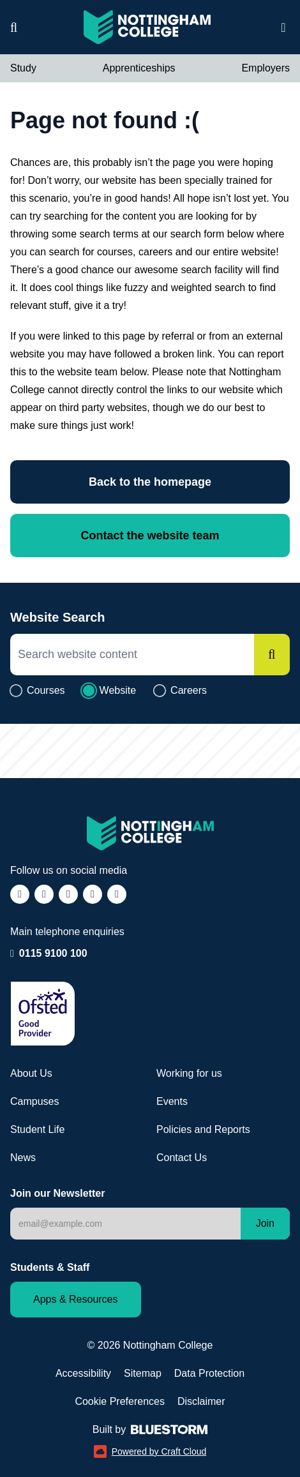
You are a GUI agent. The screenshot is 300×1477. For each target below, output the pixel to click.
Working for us (189, 1073)
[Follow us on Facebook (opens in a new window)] (19, 894)
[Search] (272, 654)
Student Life (37, 1129)
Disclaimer (201, 1401)
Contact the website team (149, 535)
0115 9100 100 (53, 952)
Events (172, 1101)
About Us (31, 1073)
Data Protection (209, 1373)
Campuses (34, 1101)
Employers (265, 68)
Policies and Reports (203, 1129)
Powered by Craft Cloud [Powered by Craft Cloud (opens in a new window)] (150, 1451)
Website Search (57, 617)
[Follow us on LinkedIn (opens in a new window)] (92, 894)
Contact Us (181, 1157)
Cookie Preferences (120, 1401)
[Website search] (13, 27)
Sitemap (142, 1373)
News (23, 1157)
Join (265, 1223)
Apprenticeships (139, 68)
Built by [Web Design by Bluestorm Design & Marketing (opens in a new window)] (150, 1429)
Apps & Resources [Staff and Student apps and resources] (75, 1299)
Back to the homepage (150, 482)
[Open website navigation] (283, 27)
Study (23, 68)
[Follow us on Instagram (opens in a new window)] (44, 894)
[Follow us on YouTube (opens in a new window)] (116, 894)
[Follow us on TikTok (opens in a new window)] (68, 894)
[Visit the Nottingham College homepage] (147, 27)
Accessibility (83, 1373)
